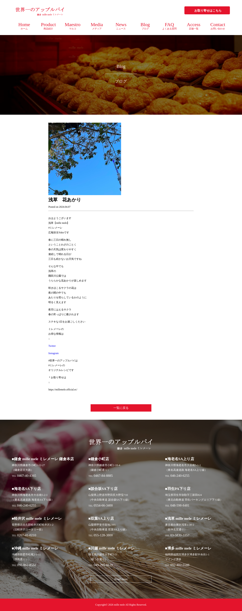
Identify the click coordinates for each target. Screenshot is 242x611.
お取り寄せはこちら (208, 10)
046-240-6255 (180, 476)
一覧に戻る (121, 408)
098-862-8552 (26, 565)
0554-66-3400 (103, 505)
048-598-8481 (180, 505)
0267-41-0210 (26, 535)
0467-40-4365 (26, 476)
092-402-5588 (180, 565)
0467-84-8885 (103, 476)
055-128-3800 (103, 535)
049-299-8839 (103, 565)
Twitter (52, 346)
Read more (121, 579)
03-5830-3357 (180, 535)
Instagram (53, 353)
